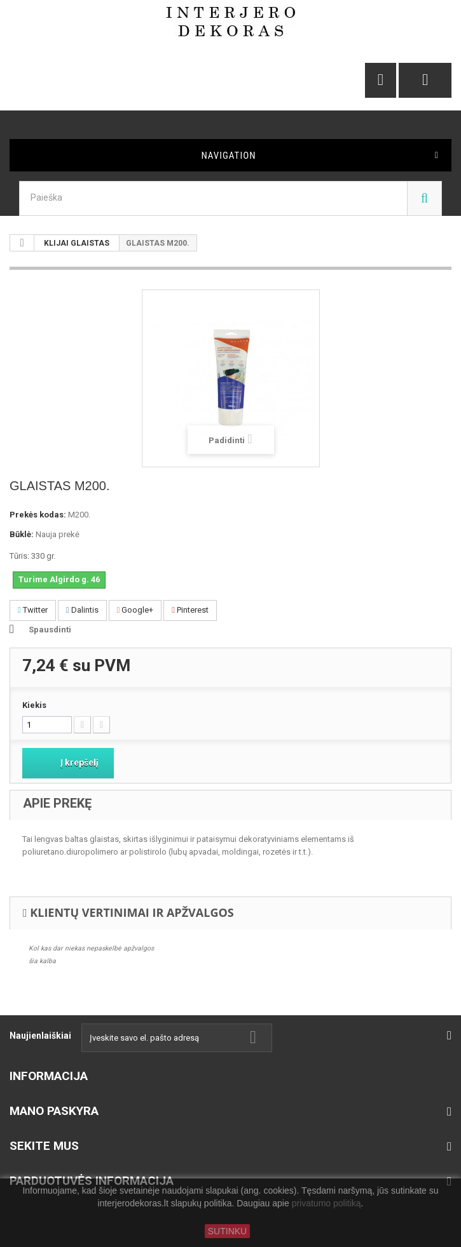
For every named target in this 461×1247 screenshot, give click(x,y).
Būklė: (22, 534)
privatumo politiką (326, 1204)
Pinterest (190, 610)
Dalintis (82, 610)
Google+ (135, 610)
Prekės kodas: (38, 514)
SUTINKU (227, 1231)
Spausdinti (50, 629)
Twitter (33, 610)
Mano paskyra (54, 1111)
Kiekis (34, 705)
